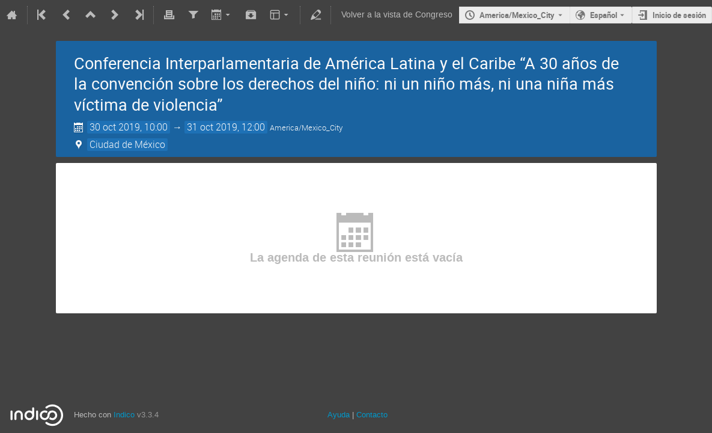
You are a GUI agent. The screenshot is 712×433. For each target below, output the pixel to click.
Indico (124, 415)
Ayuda (338, 415)
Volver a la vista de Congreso (396, 14)
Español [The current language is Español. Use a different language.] (603, 15)
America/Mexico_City (517, 15)
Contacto (372, 415)
